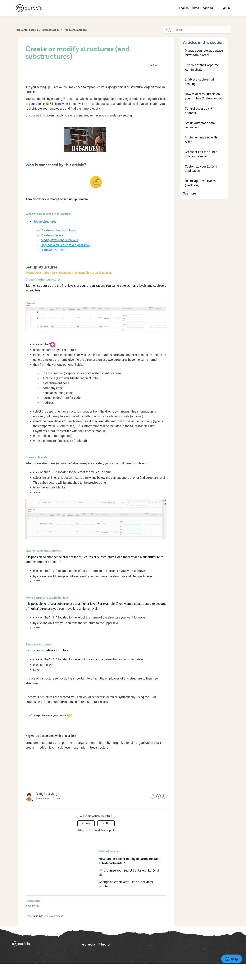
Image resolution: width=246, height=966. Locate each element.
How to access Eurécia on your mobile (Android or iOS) (204, 96)
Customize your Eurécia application (201, 169)
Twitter (158, 796)
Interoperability (50, 29)
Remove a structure (54, 250)
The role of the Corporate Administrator (202, 67)
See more (189, 193)
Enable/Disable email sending (199, 82)
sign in (37, 916)
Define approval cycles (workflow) (200, 183)
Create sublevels (52, 235)
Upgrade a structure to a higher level (65, 245)
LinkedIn (164, 796)
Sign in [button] (225, 8)
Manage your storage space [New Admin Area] (204, 53)
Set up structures (44, 221)
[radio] (86, 823)
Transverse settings (75, 29)
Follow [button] (153, 65)
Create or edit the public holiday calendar (201, 154)
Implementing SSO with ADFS (201, 140)
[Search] (197, 30)
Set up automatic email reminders (200, 125)
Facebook (153, 796)
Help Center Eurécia (26, 29)
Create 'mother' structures (58, 230)
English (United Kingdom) (196, 8)
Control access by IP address (199, 111)
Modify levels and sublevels (59, 240)
